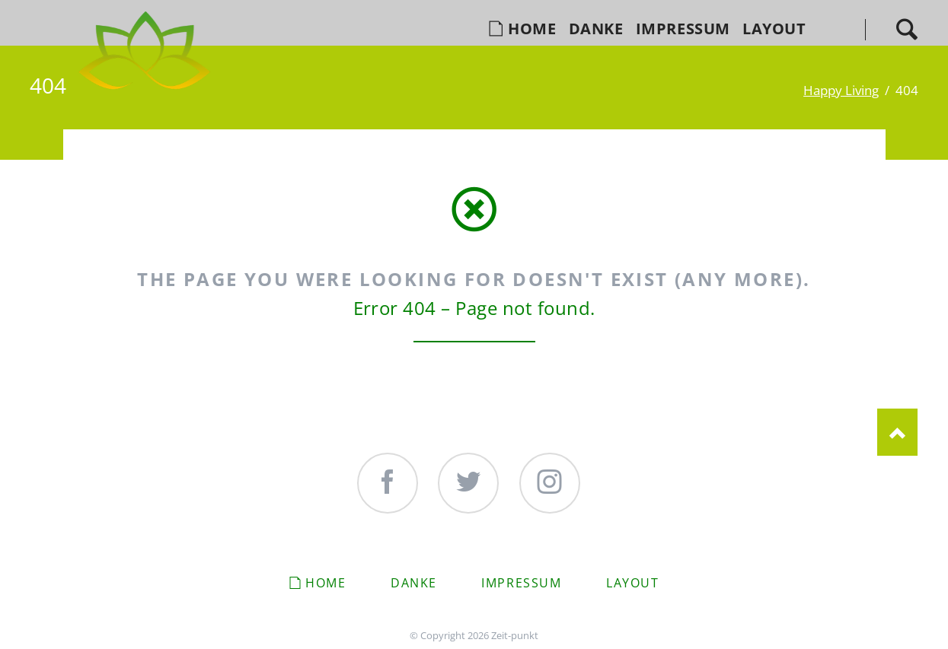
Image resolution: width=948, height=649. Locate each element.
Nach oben (897, 432)
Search (906, 29)
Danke (414, 582)
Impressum (521, 582)
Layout (632, 582)
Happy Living (841, 90)
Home (325, 582)
